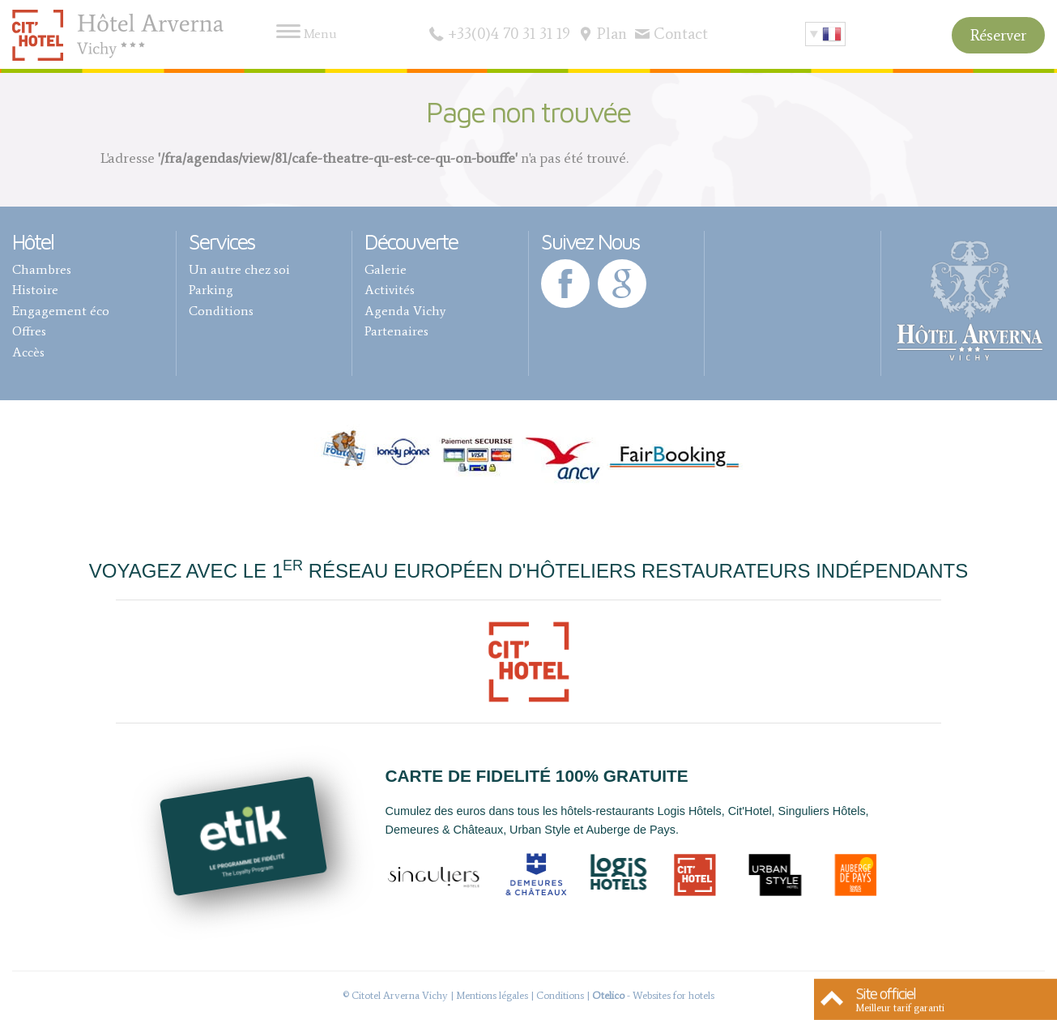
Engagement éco (60, 310)
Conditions (221, 310)
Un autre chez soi (239, 269)
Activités (389, 289)
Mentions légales (492, 995)
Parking (211, 289)
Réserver (998, 35)
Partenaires (396, 331)
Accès (28, 352)
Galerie (385, 269)
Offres (29, 331)
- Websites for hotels (653, 995)
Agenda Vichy (404, 310)
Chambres (41, 269)
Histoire (35, 289)
